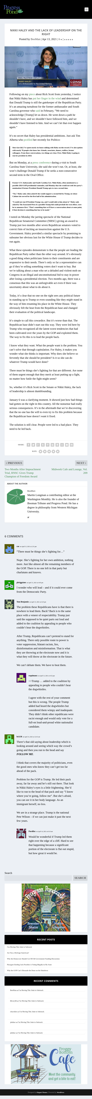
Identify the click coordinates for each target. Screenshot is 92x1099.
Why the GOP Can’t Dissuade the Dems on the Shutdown (27, 974)
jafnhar (13, 1026)
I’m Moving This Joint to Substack (19, 950)
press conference (41, 166)
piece (32, 97)
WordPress (60, 1096)
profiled (28, 143)
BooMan (35, 42)
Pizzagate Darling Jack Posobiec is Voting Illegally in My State (29, 968)
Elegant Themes (42, 1096)
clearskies (13, 1015)
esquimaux (33, 679)
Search (8, 876)
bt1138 (19, 740)
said (38, 114)
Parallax (32, 835)
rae (18, 550)
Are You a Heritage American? (18, 956)
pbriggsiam (21, 586)
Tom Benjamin (23, 605)
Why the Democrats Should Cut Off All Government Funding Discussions (33, 962)
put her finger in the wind (47, 101)
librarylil (13, 1004)
